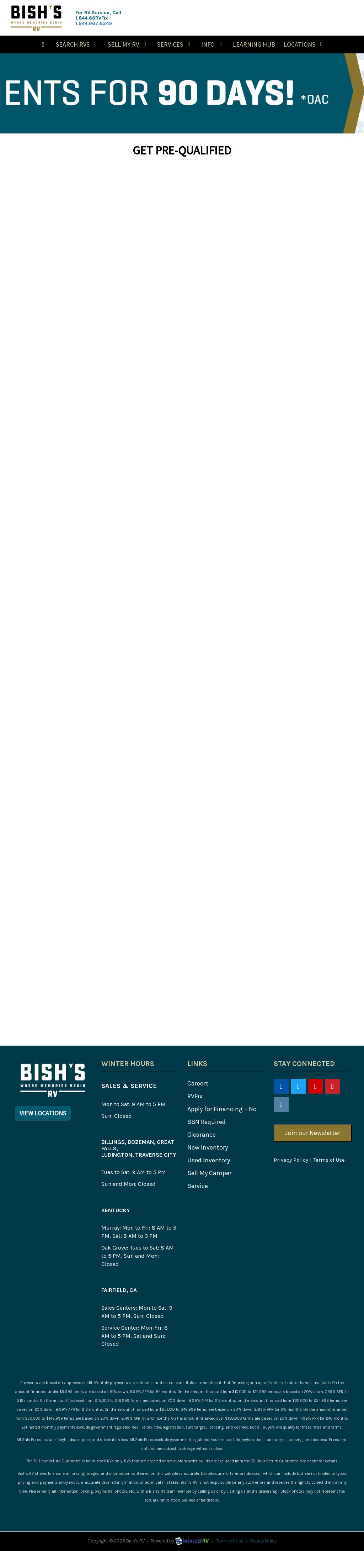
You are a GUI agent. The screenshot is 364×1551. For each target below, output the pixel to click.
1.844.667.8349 (93, 23)
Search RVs (77, 44)
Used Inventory (208, 1160)
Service (197, 1186)
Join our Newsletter (312, 1133)
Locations (304, 44)
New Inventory (207, 1147)
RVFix (195, 1096)
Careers (198, 1083)
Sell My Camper (209, 1173)
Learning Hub (254, 44)
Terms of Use (329, 1160)
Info (212, 44)
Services (175, 44)
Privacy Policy (291, 1160)
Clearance (201, 1135)
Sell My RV (128, 44)
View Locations (43, 1113)
